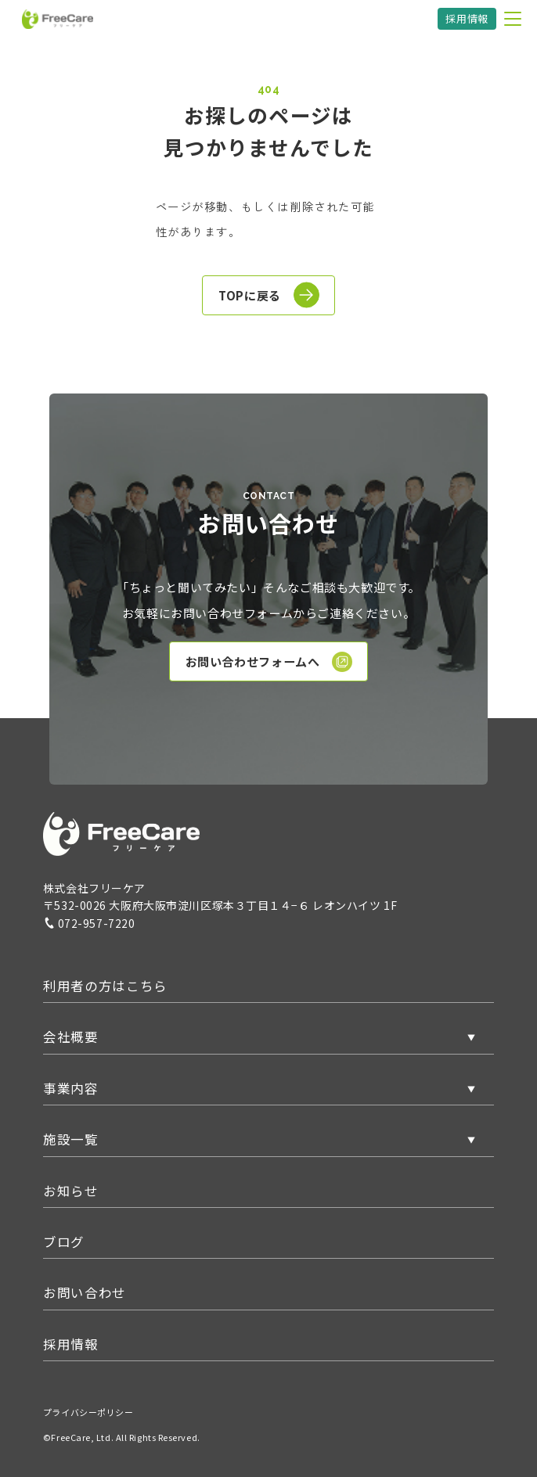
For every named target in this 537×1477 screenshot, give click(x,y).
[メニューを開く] (512, 19)
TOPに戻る (268, 294)
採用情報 (466, 18)
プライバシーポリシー (88, 1412)
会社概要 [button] (71, 1036)
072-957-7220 (89, 923)
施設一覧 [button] (71, 1139)
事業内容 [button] (71, 1088)
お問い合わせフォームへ (269, 662)
